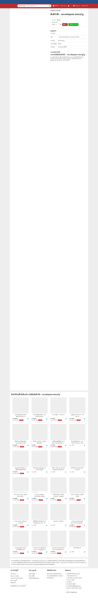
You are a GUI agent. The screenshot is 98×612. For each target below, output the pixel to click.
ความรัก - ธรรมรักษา (58, 521)
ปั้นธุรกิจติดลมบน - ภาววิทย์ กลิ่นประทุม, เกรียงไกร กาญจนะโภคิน (77, 443)
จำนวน (53, 24)
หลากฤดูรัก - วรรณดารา (58, 414)
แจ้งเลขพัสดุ (32, 573)
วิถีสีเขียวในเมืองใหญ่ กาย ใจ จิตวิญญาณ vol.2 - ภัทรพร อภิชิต (39, 523)
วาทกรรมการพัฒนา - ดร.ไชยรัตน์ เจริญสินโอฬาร (39, 496)
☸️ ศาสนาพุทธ (61, 40)
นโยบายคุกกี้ (14, 580)
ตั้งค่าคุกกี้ (13, 582)
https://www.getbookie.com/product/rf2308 (72, 560)
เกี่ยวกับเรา (13, 573)
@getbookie (74, 592)
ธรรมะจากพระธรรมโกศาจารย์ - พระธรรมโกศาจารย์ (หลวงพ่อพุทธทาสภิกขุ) (58, 549)
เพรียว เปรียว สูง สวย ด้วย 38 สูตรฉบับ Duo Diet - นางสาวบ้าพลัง (58, 469)
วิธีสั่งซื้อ (56, 6)
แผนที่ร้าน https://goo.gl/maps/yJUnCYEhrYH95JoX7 (42, 564)
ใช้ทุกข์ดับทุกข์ (77, 547)
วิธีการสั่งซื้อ (32, 576)
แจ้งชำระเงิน (63, 5)
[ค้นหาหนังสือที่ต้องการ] (49, 5)
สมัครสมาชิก (85, 5)
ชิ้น (61, 24)
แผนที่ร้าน (69, 582)
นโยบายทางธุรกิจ (15, 576)
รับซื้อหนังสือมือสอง (34, 578)
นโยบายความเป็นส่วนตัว (17, 578)
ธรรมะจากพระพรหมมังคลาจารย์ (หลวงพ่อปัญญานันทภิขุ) (77, 523)
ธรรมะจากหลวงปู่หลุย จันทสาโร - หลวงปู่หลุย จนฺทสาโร (39, 549)
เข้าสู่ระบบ (76, 5)
